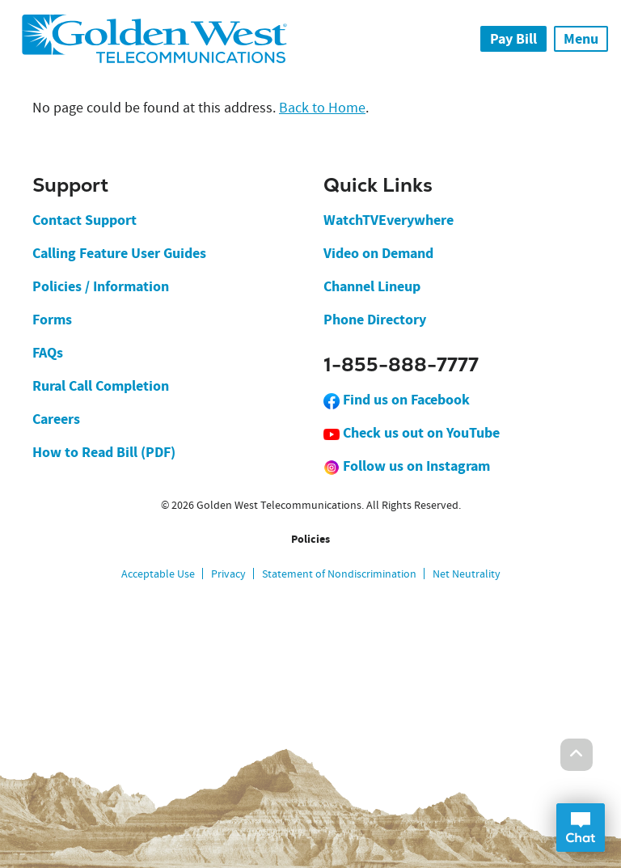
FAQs (47, 352)
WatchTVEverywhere (388, 220)
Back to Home (322, 108)
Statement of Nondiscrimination (339, 573)
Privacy (228, 573)
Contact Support (84, 220)
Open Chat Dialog (580, 827)
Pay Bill (513, 39)
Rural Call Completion (100, 386)
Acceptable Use (158, 573)
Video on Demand (378, 253)
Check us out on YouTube (411, 432)
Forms (52, 319)
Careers (56, 419)
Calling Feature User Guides (119, 253)
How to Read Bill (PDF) (103, 452)
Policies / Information (100, 286)
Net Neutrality (467, 573)
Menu (581, 39)
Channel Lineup (371, 286)
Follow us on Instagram (406, 466)
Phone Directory (374, 319)
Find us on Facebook (396, 399)
